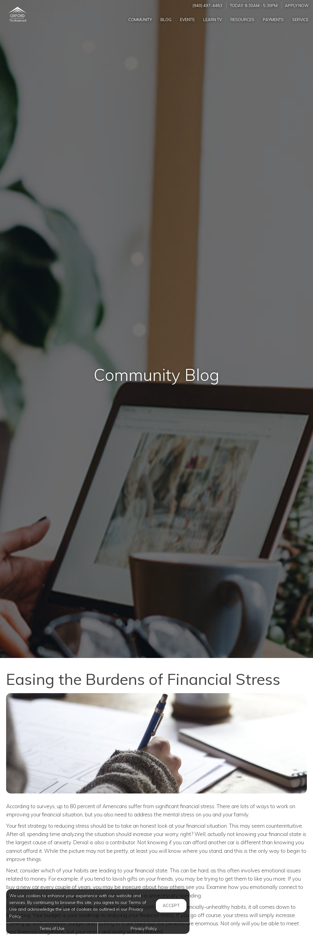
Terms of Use (51, 928)
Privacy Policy (144, 928)
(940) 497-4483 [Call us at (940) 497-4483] (207, 5)
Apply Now (297, 5)
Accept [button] (171, 905)
